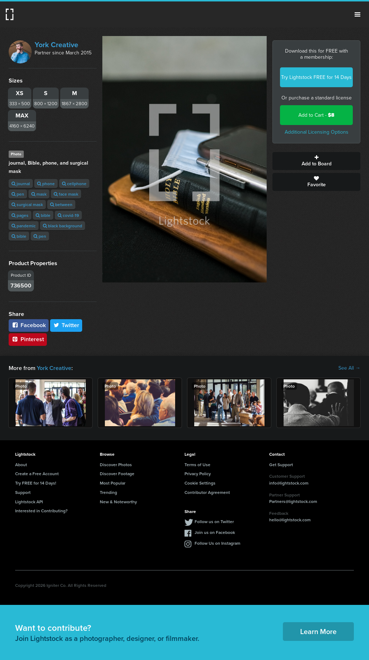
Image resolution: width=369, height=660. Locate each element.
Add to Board (316, 161)
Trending (108, 492)
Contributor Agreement (207, 492)
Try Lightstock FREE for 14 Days (316, 77)
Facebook (29, 325)
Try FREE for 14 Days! (35, 483)
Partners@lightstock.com (293, 501)
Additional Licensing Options (316, 132)
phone (46, 183)
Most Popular (112, 483)
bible (43, 215)
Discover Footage (117, 474)
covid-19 (68, 215)
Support (23, 492)
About (21, 464)
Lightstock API (29, 502)
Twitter (66, 325)
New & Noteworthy (118, 502)
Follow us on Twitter (214, 521)
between (61, 204)
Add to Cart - (316, 115)
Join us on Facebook (215, 532)
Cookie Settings (199, 483)
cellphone (74, 183)
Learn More (318, 631)
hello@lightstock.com (290, 520)
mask (38, 194)
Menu (357, 14)
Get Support (281, 464)
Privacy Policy (197, 474)
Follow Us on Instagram (217, 543)
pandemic (24, 226)
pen (18, 194)
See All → (349, 368)
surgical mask (27, 204)
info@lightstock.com (288, 483)
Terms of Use (197, 464)
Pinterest (28, 339)
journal (21, 183)
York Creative (56, 44)
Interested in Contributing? (41, 511)
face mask (66, 194)
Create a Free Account (37, 474)
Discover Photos (116, 464)
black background (62, 226)
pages (20, 215)
